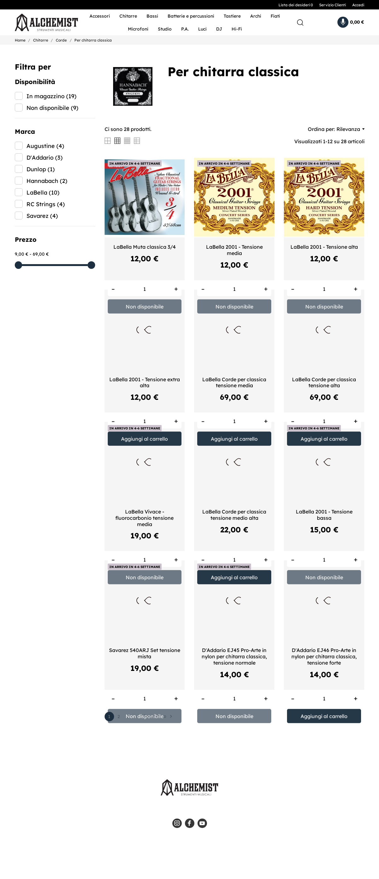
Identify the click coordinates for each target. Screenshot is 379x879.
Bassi (152, 16)
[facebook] (189, 823)
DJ (219, 29)
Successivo (158, 716)
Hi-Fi (237, 29)
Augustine (45, 146)
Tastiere (232, 16)
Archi (255, 16)
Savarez (42, 215)
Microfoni (138, 29)
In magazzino (51, 96)
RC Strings (45, 204)
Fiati (275, 16)
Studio (165, 29)
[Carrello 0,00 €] (350, 22)
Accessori (99, 16)
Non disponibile (52, 107)
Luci (202, 29)
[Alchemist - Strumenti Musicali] (42, 22)
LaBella (43, 192)
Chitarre (128, 16)
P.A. (185, 29)
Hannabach (46, 180)
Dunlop (40, 169)
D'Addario (44, 157)
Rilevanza (350, 129)
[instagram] (177, 823)
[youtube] (202, 823)
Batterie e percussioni (191, 16)
